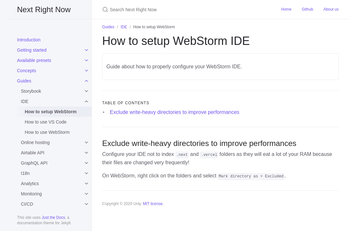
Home (286, 9)
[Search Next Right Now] (178, 9)
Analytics (30, 183)
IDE (24, 101)
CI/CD (27, 204)
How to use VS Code (46, 121)
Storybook (31, 91)
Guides (24, 80)
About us (331, 9)
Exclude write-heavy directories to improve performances (174, 112)
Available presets (34, 60)
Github (307, 9)
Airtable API (32, 152)
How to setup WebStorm (51, 111)
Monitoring (31, 193)
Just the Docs (53, 217)
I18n (25, 173)
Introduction (28, 39)
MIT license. (153, 203)
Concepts (26, 70)
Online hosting (35, 142)
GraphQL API (34, 163)
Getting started (32, 50)
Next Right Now (44, 9)
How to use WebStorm (47, 132)
